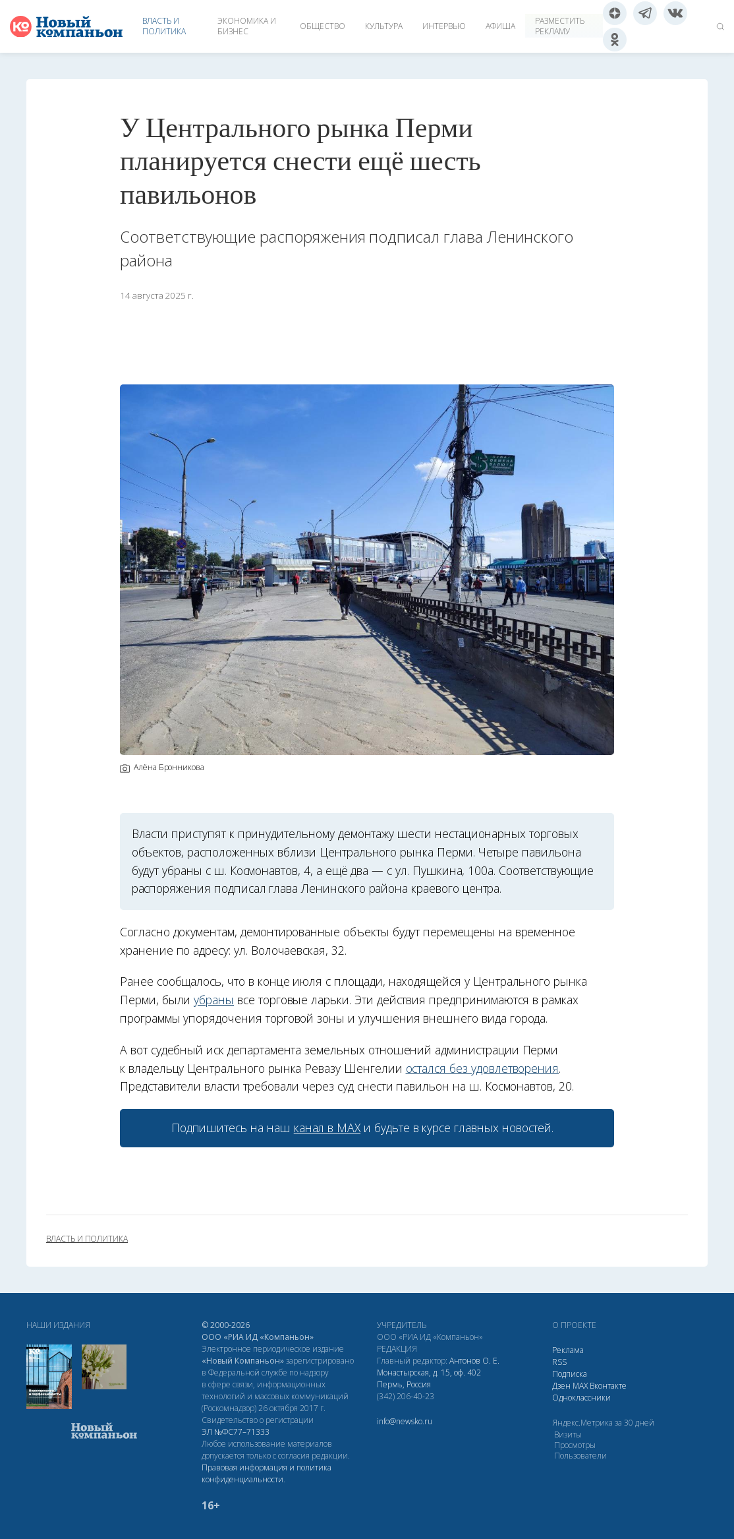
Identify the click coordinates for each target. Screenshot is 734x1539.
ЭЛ (235, 1431)
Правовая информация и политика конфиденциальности (266, 1473)
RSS (559, 1362)
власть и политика (87, 1239)
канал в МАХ (327, 1127)
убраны (214, 1000)
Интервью (444, 26)
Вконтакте (608, 1385)
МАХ (580, 1385)
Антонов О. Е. (474, 1360)
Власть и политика (164, 26)
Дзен (561, 1385)
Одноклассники (581, 1397)
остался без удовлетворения (482, 1068)
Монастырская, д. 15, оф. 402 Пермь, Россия (429, 1378)
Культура (384, 26)
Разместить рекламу (559, 26)
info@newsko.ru (404, 1421)
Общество (322, 26)
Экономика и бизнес (246, 26)
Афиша (500, 26)
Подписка (569, 1373)
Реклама (568, 1350)
